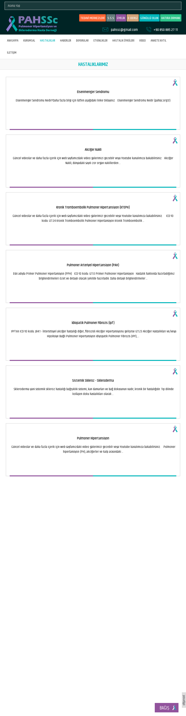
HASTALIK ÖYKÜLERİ (123, 40)
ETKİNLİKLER (100, 40)
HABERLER (65, 40)
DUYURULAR (82, 40)
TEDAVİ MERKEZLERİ (92, 18)
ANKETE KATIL (158, 40)
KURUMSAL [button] (29, 40)
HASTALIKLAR (47, 40)
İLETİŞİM (11, 52)
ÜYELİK (121, 18)
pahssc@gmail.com (124, 30)
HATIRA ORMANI (170, 18)
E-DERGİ (133, 18)
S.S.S (111, 18)
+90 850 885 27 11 (166, 30)
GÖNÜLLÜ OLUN (149, 18)
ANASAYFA (12, 40)
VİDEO (142, 40)
